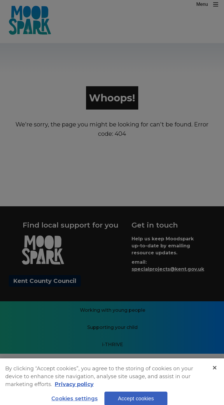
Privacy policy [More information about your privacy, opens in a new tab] (74, 387)
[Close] (214, 370)
